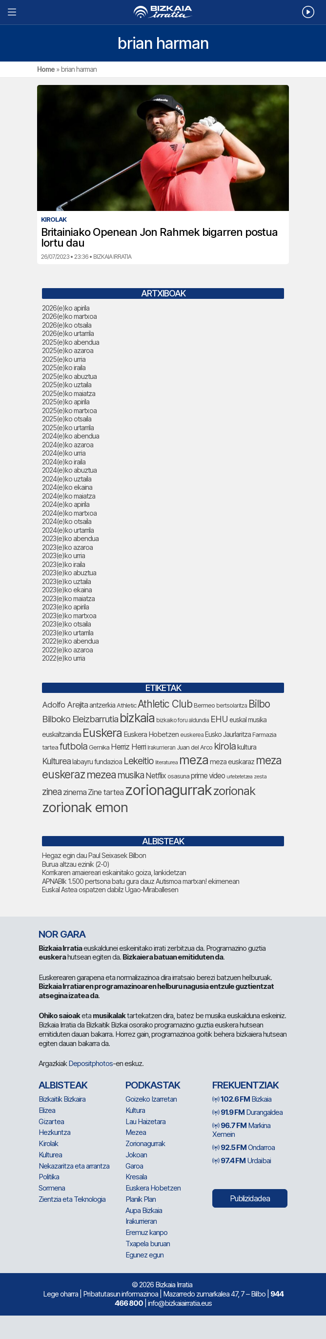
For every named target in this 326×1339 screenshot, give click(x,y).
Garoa (134, 1166)
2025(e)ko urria (63, 359)
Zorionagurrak (145, 1143)
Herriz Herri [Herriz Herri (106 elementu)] (128, 747)
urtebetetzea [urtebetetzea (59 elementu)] (239, 777)
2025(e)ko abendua (70, 342)
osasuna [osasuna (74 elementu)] (178, 776)
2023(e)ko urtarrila (67, 632)
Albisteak (63, 1085)
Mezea (135, 1132)
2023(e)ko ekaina (67, 590)
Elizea (47, 1110)
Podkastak (152, 1085)
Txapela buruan (147, 1243)
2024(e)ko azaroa (67, 444)
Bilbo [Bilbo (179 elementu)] (259, 704)
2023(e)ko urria (63, 555)
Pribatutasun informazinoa (120, 1293)
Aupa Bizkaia (143, 1210)
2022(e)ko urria (63, 658)
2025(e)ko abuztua (69, 376)
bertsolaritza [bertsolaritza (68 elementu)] (231, 705)
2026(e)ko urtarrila (68, 333)
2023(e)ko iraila (63, 564)
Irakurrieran (141, 1221)
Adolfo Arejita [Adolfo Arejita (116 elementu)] (65, 705)
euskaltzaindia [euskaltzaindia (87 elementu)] (61, 734)
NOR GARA (62, 934)
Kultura (135, 1110)
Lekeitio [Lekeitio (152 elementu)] (138, 761)
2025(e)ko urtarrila (68, 427)
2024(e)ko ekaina (67, 487)
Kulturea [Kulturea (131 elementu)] (56, 761)
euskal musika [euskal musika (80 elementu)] (247, 720)
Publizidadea (250, 1198)
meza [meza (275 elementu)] (193, 760)
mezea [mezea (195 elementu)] (101, 774)
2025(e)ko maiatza (68, 393)
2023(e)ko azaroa (67, 547)
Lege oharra (60, 1293)
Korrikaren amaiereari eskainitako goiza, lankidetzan (114, 872)
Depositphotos (90, 1063)
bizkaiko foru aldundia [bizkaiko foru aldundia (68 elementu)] (182, 720)
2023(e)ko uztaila (66, 581)
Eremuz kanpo (146, 1232)
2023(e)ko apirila (65, 607)
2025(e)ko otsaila (66, 419)
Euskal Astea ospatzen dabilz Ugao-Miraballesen (110, 889)
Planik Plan (140, 1199)
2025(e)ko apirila (65, 402)
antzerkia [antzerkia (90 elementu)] (102, 705)
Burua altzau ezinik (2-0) (75, 864)
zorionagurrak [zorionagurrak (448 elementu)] (168, 789)
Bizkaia (241, 1099)
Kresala (136, 1176)
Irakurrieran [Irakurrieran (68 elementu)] (161, 747)
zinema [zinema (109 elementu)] (74, 792)
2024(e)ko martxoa (69, 513)
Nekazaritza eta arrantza (74, 1166)
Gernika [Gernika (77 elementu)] (99, 747)
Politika (49, 1176)
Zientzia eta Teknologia (72, 1199)
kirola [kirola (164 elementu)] (225, 746)
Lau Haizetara (145, 1121)
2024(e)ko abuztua (69, 470)
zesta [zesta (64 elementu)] (260, 776)
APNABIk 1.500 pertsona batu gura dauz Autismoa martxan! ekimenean (140, 881)
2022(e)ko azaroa (67, 650)
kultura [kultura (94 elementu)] (246, 747)
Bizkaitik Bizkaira (62, 1099)
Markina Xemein (241, 1130)
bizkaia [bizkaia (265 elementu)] (137, 718)
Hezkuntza (54, 1132)
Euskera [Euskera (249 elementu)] (102, 733)
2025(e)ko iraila (63, 367)
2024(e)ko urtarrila (68, 530)
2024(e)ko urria (63, 453)
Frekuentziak (245, 1085)
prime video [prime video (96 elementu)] (208, 775)
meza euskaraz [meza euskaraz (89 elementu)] (232, 761)
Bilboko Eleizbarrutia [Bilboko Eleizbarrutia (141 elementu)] (80, 718)
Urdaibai (241, 1160)
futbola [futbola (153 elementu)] (73, 746)
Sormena (52, 1188)
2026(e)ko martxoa (69, 316)
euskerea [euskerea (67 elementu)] (192, 735)
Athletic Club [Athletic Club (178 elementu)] (165, 704)
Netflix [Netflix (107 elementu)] (155, 775)
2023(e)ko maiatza (68, 598)
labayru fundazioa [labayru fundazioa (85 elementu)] (97, 762)
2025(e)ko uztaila (66, 384)
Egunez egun (144, 1254)
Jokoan (136, 1154)
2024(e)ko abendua (70, 436)
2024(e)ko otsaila (66, 521)
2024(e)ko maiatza (68, 496)
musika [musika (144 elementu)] (131, 775)
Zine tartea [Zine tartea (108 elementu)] (105, 792)
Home (46, 69)
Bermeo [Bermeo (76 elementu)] (204, 705)
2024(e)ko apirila (65, 504)
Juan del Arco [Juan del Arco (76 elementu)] (194, 747)
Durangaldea (247, 1112)
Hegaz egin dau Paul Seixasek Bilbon (94, 855)
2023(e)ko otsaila (66, 624)
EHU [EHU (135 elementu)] (219, 718)
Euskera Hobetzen (153, 1188)
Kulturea (50, 1154)
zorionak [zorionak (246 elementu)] (234, 791)
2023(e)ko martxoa (69, 615)
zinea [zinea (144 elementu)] (51, 791)
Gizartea (51, 1121)
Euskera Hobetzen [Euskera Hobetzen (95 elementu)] (151, 734)
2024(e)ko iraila (63, 462)
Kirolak (48, 1143)
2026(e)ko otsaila (66, 325)
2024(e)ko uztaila (66, 479)
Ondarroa (243, 1147)
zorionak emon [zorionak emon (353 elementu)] (85, 807)
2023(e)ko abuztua (69, 572)
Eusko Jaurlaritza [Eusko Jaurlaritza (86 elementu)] (228, 734)
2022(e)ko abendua (70, 641)
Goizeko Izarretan (151, 1099)
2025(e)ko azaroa (67, 350)
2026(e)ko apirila (65, 308)
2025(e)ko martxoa (69, 410)
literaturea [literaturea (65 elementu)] (166, 762)
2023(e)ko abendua (70, 538)
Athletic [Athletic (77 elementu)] (126, 705)
